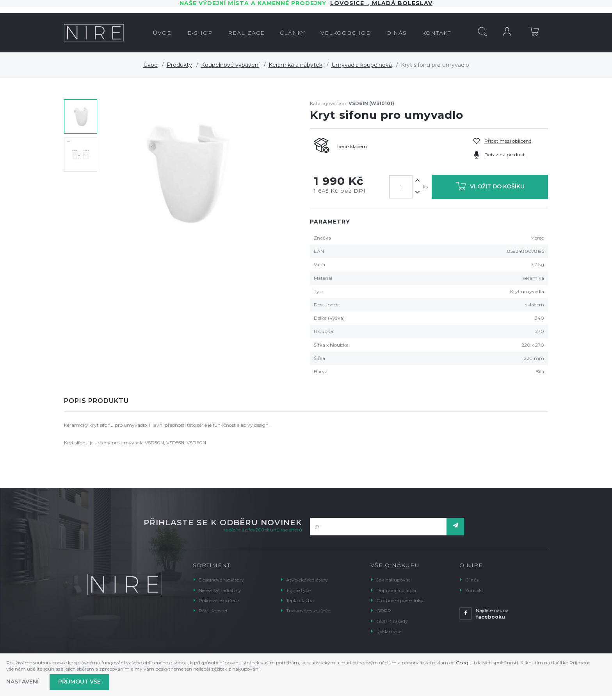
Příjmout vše (79, 681)
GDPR (383, 611)
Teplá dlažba (300, 600)
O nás (472, 580)
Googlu (464, 663)
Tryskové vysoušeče (308, 611)
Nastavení (22, 681)
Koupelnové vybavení (230, 64)
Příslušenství (213, 611)
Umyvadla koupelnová (361, 64)
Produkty (179, 64)
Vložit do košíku (490, 187)
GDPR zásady (392, 621)
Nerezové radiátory (220, 590)
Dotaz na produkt (504, 154)
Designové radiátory (221, 580)
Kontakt (474, 590)
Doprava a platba (396, 590)
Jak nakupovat (393, 580)
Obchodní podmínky (399, 600)
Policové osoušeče (219, 600)
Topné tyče (298, 590)
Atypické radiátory (307, 580)
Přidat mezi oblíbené (507, 141)
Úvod (150, 64)
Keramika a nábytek (295, 64)
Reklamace (388, 631)
